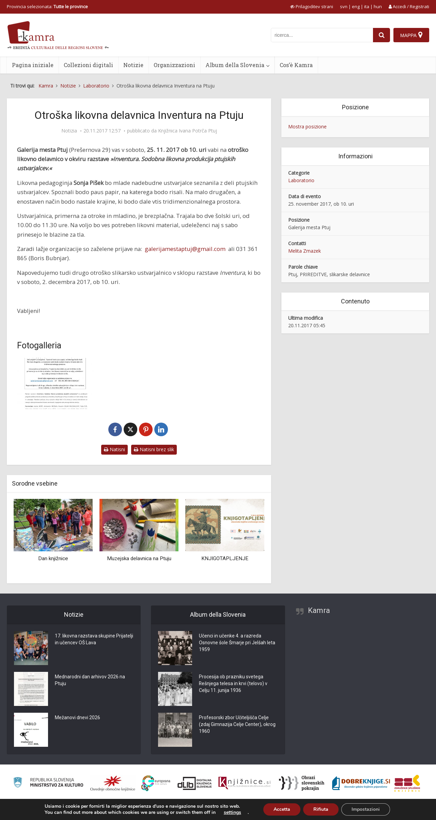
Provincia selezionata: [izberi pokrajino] (47, 6)
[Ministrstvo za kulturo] (48, 783)
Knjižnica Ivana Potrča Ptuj (187, 131)
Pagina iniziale (32, 64)
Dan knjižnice (53, 558)
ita (366, 6)
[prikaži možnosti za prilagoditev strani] (311, 6)
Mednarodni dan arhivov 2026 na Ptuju (90, 680)
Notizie (133, 64)
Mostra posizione (307, 126)
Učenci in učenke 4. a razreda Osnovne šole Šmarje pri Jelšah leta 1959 (237, 642)
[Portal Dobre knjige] (361, 783)
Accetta (282, 809)
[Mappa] (411, 35)
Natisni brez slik (154, 449)
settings (232, 812)
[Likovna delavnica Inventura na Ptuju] (55, 383)
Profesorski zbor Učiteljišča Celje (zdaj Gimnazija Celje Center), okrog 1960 (237, 724)
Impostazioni (366, 809)
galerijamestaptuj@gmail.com (185, 249)
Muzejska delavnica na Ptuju (139, 558)
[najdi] (381, 35)
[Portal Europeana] (156, 783)
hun (378, 6)
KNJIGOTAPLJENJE (224, 558)
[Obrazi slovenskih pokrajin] (302, 783)
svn (343, 6)
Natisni (114, 449)
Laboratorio (301, 180)
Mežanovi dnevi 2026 (77, 718)
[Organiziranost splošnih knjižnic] (113, 783)
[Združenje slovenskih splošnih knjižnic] (244, 783)
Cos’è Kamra (296, 64)
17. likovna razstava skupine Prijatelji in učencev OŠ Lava (94, 639)
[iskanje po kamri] (322, 35)
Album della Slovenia (234, 64)
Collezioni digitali (88, 64)
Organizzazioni (174, 64)
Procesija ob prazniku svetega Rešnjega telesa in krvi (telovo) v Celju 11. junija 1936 (233, 683)
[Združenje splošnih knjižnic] (407, 783)
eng (356, 6)
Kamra (319, 610)
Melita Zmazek (304, 251)
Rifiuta (320, 809)
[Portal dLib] (195, 783)
